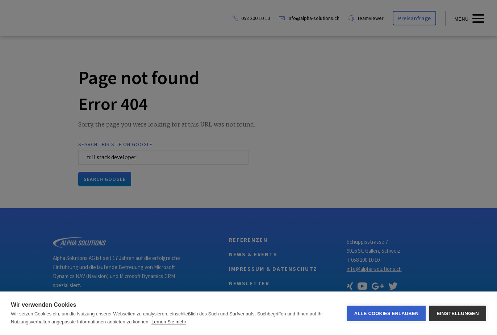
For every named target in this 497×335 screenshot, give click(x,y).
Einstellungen (458, 313)
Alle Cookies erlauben (386, 313)
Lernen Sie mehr (168, 321)
